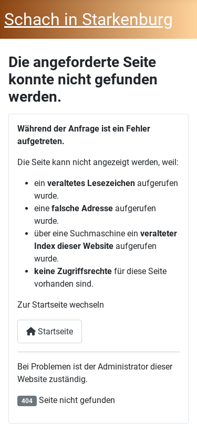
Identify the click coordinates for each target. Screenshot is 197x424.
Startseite (49, 331)
